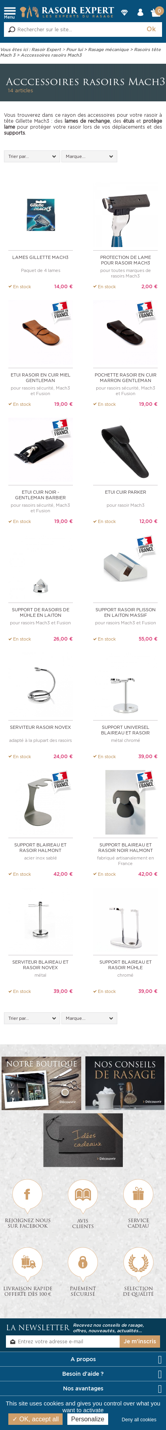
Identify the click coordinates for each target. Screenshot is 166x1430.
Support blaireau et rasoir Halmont (40, 846)
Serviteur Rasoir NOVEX (40, 727)
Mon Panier (156, 15)
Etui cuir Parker (125, 492)
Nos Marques (124, 19)
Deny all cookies (141, 1419)
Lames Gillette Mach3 (40, 257)
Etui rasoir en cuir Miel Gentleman (41, 377)
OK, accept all (35, 1419)
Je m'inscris (140, 1340)
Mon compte (140, 19)
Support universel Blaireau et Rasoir (125, 729)
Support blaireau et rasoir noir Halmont (125, 846)
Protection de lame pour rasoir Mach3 (125, 260)
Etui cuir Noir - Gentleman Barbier (40, 494)
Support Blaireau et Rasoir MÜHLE (125, 964)
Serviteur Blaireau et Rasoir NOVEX (40, 964)
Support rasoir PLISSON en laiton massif (125, 612)
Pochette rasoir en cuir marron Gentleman (125, 377)
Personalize (88, 1419)
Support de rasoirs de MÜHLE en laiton (40, 612)
